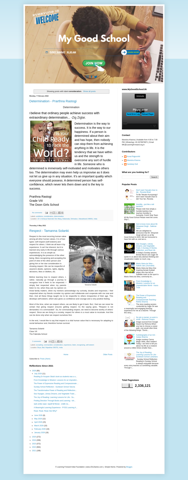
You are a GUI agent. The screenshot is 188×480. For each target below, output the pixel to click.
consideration (48, 216)
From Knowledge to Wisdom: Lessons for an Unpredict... (56, 380)
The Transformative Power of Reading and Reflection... (55, 390)
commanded (48, 345)
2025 (34, 437)
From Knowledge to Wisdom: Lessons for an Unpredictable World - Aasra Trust (147, 284)
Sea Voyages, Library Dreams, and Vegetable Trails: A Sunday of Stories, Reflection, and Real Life (146, 247)
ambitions (39, 216)
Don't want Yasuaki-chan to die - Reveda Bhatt (146, 191)
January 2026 (39, 433)
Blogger (129, 467)
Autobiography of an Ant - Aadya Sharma (146, 336)
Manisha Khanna (133, 160)
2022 (34, 447)
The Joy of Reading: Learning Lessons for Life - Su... (54, 397)
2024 (34, 440)
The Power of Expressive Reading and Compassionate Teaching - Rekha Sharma (146, 298)
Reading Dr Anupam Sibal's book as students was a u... (55, 377)
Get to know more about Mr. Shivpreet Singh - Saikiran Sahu (147, 226)
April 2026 (38, 422)
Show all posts (89, 91)
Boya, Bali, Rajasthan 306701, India (50, 347)
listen (74, 345)
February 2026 (40, 429)
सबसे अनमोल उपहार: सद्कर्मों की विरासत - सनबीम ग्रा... (51, 404)
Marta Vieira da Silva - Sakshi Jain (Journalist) (145, 265)
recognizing (81, 345)
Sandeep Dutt (132, 164)
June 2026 (38, 415)
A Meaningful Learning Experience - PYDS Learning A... (55, 408)
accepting (39, 345)
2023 (34, 444)
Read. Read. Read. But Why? (45, 411)
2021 (34, 451)
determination (59, 216)
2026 (34, 371)
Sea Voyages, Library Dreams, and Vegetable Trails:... (55, 394)
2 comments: (37, 341)
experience (68, 345)
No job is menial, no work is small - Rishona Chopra (147, 318)
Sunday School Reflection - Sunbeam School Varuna (54, 387)
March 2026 (39, 426)
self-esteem (90, 345)
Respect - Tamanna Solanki (49, 231)
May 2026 (38, 419)
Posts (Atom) (45, 359)
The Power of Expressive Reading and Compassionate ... (56, 383)
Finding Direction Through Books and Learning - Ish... (55, 401)
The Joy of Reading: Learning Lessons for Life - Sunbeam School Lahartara (147, 354)
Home (66, 354)
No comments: (37, 212)
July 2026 (38, 374)
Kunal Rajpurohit (133, 156)
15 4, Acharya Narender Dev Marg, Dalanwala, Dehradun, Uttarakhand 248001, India (67, 219)
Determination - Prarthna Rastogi (53, 101)
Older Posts (107, 354)
